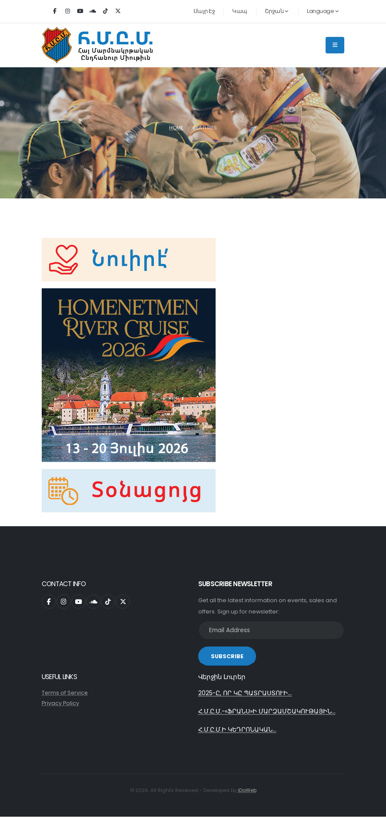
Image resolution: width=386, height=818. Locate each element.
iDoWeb (247, 791)
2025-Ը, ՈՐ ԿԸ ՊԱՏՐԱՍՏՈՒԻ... (245, 693)
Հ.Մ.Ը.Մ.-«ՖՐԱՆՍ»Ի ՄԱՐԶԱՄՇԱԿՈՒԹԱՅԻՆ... (267, 712)
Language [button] (323, 11)
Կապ (239, 11)
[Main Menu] (335, 45)
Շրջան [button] (277, 11)
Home (176, 127)
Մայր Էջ (204, 11)
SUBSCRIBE (227, 656)
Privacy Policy (60, 703)
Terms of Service (65, 692)
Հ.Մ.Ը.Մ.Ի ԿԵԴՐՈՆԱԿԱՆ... (237, 730)
